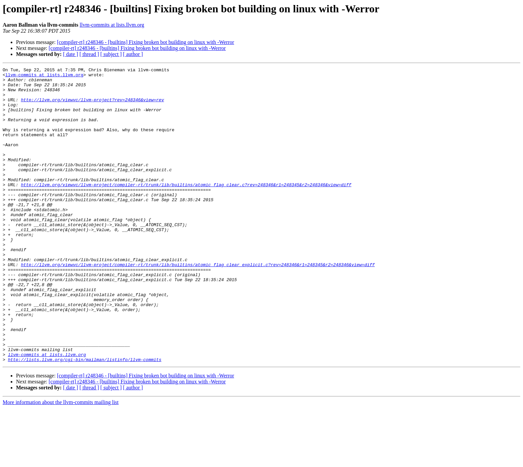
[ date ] (70, 54)
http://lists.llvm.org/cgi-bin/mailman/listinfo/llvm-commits (84, 418)
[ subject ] (111, 54)
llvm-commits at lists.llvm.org (112, 25)
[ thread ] (89, 54)
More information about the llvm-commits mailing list (61, 461)
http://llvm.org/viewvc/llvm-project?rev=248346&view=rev (92, 107)
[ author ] (133, 54)
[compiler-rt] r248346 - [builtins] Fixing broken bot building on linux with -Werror (145, 42)
